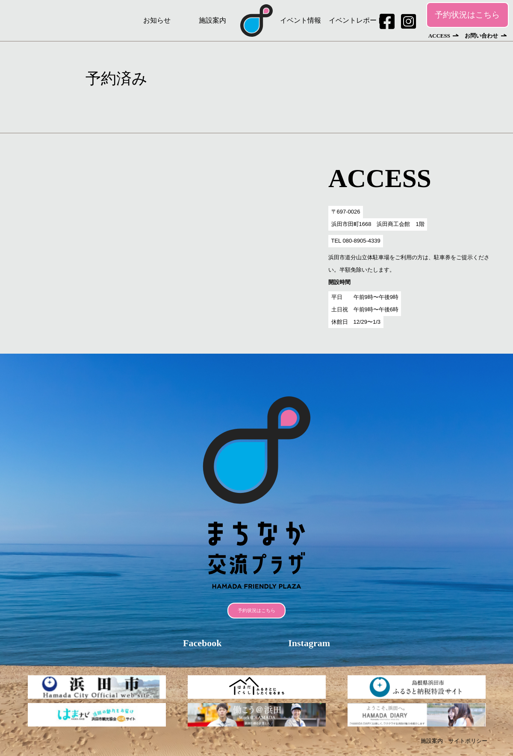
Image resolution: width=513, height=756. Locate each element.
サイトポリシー (467, 741)
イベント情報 (300, 20)
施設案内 (212, 20)
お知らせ (157, 20)
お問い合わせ (481, 35)
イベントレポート (356, 20)
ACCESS (439, 35)
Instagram (309, 643)
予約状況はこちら (467, 14)
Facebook (202, 643)
